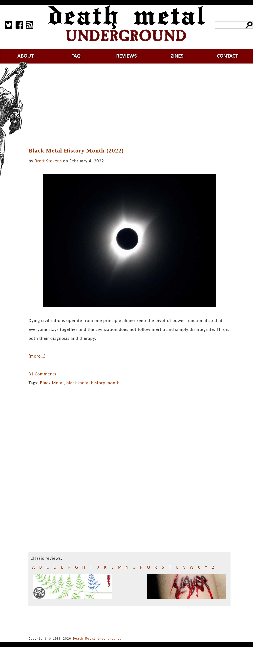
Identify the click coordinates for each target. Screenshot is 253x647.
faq (76, 55)
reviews (126, 55)
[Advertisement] (132, 105)
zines (176, 55)
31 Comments (42, 374)
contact (227, 55)
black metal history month (93, 383)
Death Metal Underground (96, 639)
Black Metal (52, 383)
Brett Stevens (48, 161)
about (25, 55)
